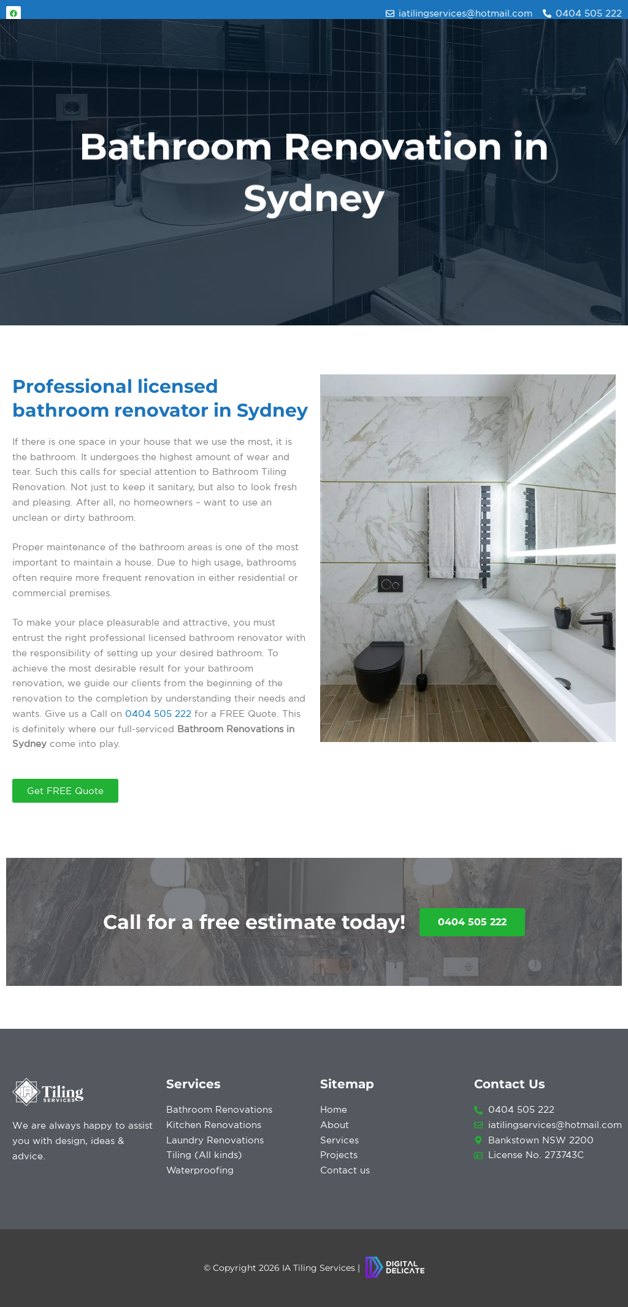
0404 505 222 (158, 713)
